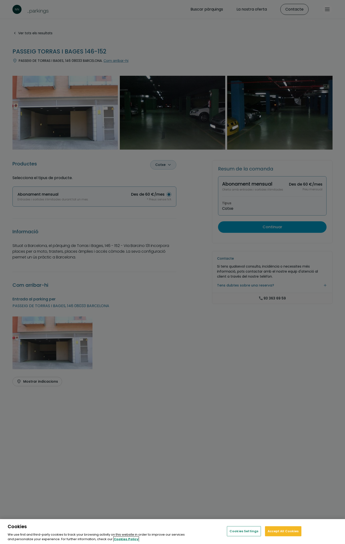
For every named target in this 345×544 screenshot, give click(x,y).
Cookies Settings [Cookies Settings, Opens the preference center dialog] (244, 531)
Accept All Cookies (283, 531)
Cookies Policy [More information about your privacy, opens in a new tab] (126, 539)
